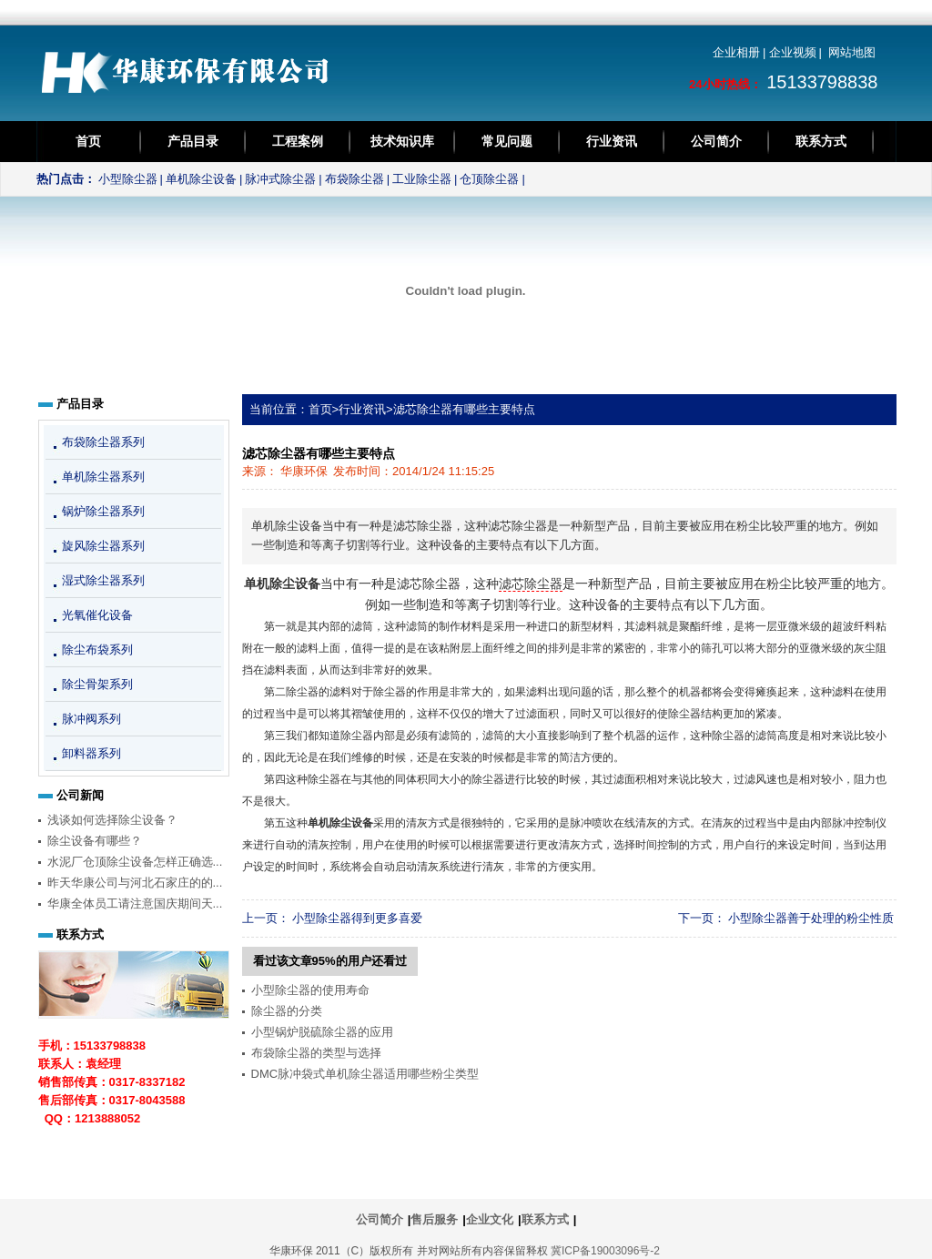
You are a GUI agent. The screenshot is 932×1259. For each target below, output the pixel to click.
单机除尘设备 (201, 179)
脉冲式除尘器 (280, 179)
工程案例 (297, 141)
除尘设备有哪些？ (94, 841)
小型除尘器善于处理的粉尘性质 (811, 918)
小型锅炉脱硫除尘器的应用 (322, 1032)
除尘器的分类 (286, 1011)
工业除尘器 (421, 179)
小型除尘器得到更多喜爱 (357, 918)
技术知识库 (402, 141)
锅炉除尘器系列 (103, 511)
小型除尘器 (127, 179)
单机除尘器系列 (103, 476)
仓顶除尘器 (489, 179)
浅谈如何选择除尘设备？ (112, 820)
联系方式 (820, 141)
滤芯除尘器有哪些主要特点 (464, 409)
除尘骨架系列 (97, 684)
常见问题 (506, 141)
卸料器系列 (91, 753)
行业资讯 (611, 141)
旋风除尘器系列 (103, 546)
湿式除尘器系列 (103, 580)
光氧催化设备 (97, 615)
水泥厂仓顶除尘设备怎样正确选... (135, 861)
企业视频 (792, 52)
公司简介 (716, 141)
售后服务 (434, 1219)
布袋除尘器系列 (103, 442)
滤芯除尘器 (530, 584)
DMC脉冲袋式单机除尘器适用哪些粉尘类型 (365, 1074)
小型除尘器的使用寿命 (310, 990)
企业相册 (736, 52)
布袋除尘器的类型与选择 (316, 1053)
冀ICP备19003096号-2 (605, 1250)
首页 (88, 141)
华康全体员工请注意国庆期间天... (135, 903)
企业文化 (489, 1219)
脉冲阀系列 (91, 719)
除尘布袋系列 (97, 649)
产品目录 (192, 141)
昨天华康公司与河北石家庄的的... (135, 882)
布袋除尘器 (354, 179)
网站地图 (852, 52)
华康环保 (304, 471)
